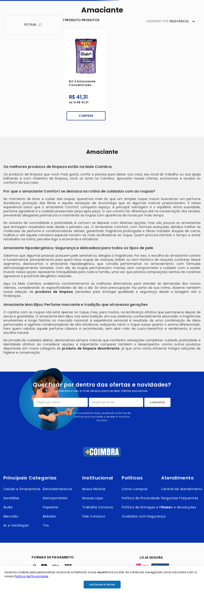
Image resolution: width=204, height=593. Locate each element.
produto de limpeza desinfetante (90, 348)
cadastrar (157, 402)
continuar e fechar (102, 584)
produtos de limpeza (54, 291)
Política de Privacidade (31, 576)
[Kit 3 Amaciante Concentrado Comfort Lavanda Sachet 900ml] (86, 76)
